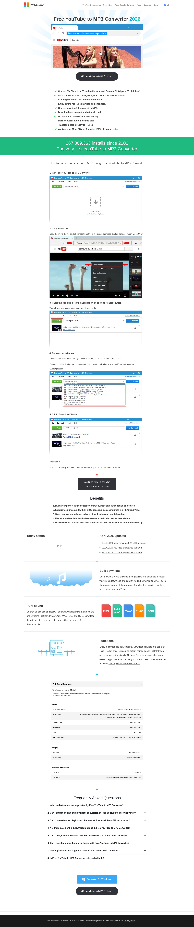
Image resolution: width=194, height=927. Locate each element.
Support (147, 5)
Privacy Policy (129, 921)
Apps (139, 5)
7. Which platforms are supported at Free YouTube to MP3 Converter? (97, 850)
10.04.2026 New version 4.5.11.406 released (124, 543)
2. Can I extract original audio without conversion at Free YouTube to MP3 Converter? (97, 812)
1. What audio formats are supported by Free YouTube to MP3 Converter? (97, 805)
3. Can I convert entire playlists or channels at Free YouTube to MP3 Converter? (97, 820)
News (156, 5)
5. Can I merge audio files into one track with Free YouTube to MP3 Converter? (97, 835)
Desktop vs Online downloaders (124, 663)
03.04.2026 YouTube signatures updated (122, 548)
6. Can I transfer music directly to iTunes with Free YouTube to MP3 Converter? (97, 843)
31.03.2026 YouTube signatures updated (122, 552)
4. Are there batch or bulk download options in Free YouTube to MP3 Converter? (97, 827)
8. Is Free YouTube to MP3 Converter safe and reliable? (97, 858)
